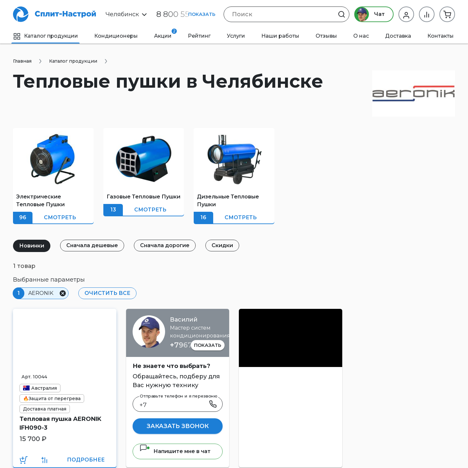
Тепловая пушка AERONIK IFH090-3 (60, 423)
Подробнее (86, 460)
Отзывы (326, 36)
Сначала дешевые (92, 245)
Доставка (398, 36)
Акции (165, 34)
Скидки (222, 245)
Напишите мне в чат (175, 451)
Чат (370, 14)
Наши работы (280, 36)
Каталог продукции (45, 36)
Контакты (440, 36)
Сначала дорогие (164, 245)
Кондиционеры (116, 36)
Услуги (236, 36)
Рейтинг (199, 36)
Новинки (31, 246)
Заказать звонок (178, 426)
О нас (361, 36)
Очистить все (107, 293)
